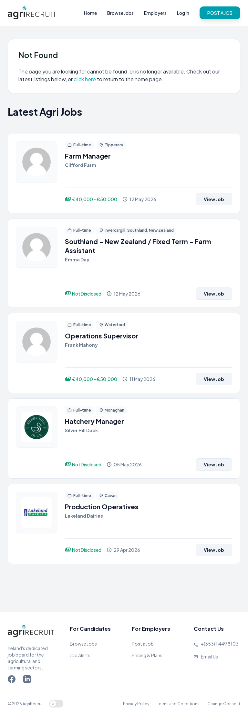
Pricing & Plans (147, 655)
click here (85, 79)
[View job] (36, 173)
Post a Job (143, 644)
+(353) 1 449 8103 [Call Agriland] (220, 644)
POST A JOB (219, 13)
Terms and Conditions (178, 703)
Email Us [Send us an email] (209, 656)
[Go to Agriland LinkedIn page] (28, 680)
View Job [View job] (214, 199)
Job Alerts (80, 655)
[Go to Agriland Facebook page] (13, 680)
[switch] (56, 703)
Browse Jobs (120, 13)
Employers (155, 13)
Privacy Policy (136, 703)
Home (90, 13)
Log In (183, 13)
